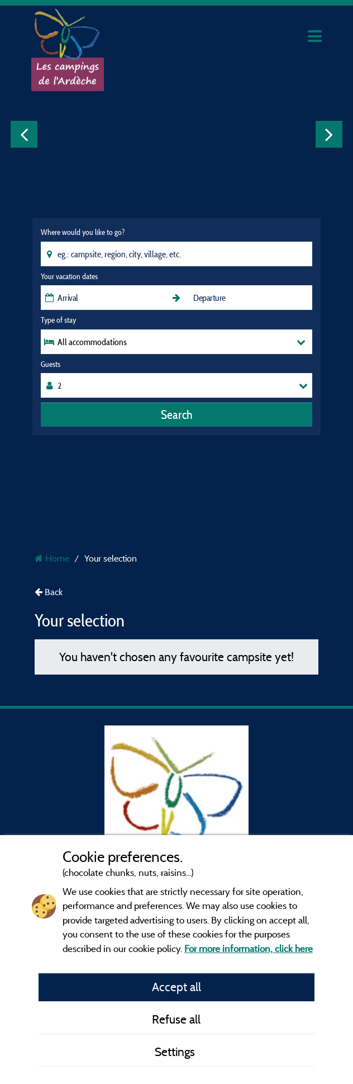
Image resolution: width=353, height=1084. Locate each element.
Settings (176, 1051)
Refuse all (176, 1019)
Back (49, 591)
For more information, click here (248, 948)
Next (329, 134)
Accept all (176, 986)
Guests (50, 364)
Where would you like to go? (83, 232)
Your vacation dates (69, 276)
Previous (24, 134)
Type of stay (58, 320)
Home (52, 558)
